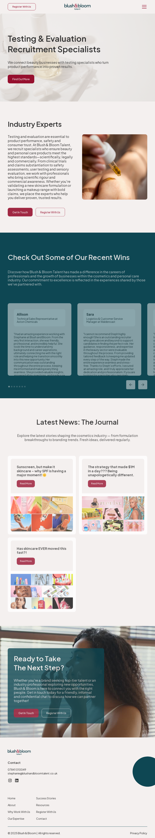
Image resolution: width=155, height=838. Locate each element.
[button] (143, 6)
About (12, 805)
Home (11, 798)
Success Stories (46, 798)
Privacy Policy (138, 833)
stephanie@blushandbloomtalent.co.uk (32, 773)
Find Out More (21, 79)
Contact (41, 818)
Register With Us (21, 6)
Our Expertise (16, 818)
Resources (42, 805)
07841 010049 (17, 769)
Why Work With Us (19, 811)
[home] (77, 7)
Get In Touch (20, 221)
